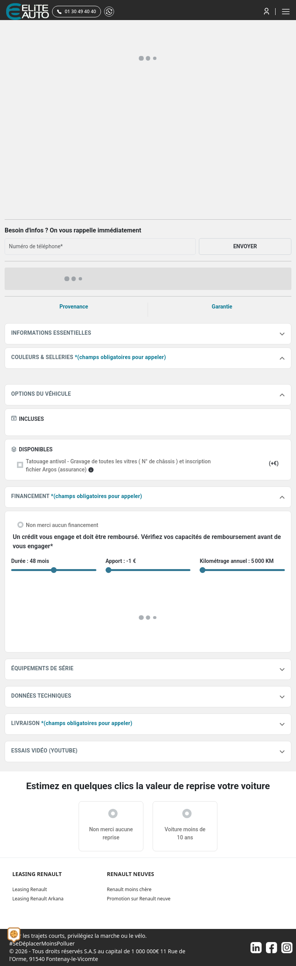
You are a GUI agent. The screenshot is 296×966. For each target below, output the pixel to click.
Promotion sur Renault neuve (138, 898)
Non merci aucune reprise (111, 833)
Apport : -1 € (121, 561)
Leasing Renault (29, 889)
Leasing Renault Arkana (38, 898)
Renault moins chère (129, 889)
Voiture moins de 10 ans (185, 833)
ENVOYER (245, 246)
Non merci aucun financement (62, 525)
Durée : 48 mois (30, 561)
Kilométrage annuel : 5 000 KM (237, 561)
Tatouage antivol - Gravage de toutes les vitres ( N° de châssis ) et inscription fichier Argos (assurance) (118, 465)
